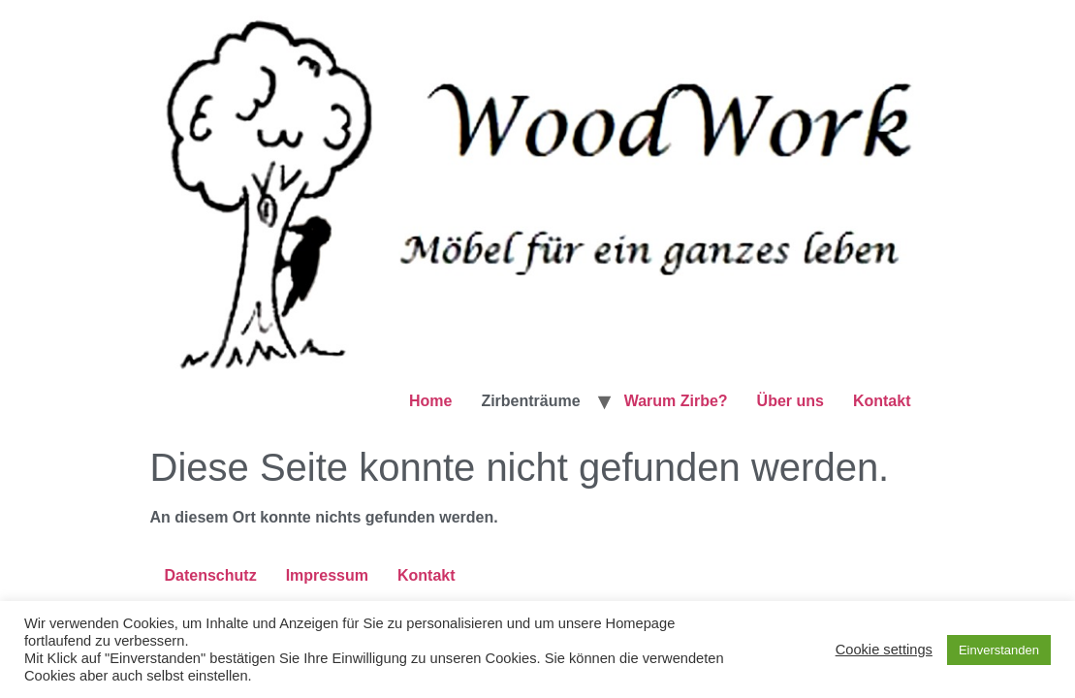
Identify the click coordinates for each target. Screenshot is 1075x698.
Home (430, 401)
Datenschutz (211, 575)
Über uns (790, 401)
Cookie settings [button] (884, 649)
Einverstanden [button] (999, 650)
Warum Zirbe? (676, 401)
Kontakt (882, 401)
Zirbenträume (530, 401)
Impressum (327, 575)
